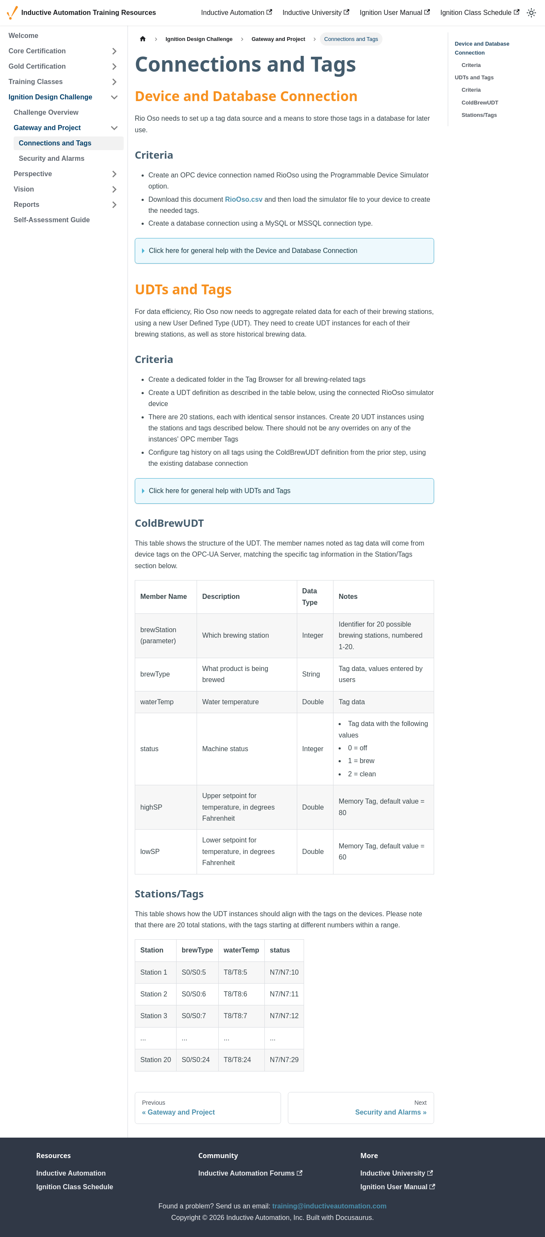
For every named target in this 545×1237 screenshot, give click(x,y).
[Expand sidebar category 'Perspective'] (114, 174)
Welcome (23, 35)
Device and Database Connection (482, 48)
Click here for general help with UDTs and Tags (219, 490)
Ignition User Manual (394, 12)
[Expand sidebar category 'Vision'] (114, 189)
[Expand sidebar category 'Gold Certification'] (114, 66)
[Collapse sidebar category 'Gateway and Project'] (114, 128)
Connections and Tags (55, 143)
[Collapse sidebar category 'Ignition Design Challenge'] (114, 97)
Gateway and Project (47, 127)
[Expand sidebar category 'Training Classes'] (114, 82)
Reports (26, 204)
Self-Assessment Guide (52, 220)
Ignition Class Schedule (479, 12)
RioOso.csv (244, 199)
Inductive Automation (236, 12)
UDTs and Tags (474, 77)
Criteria (471, 65)
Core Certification (37, 51)
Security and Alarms (51, 158)
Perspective (33, 173)
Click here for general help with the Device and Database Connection (253, 250)
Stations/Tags (479, 115)
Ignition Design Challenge (50, 97)
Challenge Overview (46, 112)
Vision (24, 189)
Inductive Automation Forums (250, 1173)
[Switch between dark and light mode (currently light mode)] (531, 13)
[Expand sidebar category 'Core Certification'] (114, 51)
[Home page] (143, 39)
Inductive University (315, 12)
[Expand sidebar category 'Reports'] (114, 205)
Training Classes (36, 81)
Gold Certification (37, 66)
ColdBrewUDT (480, 102)
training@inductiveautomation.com (329, 1206)
